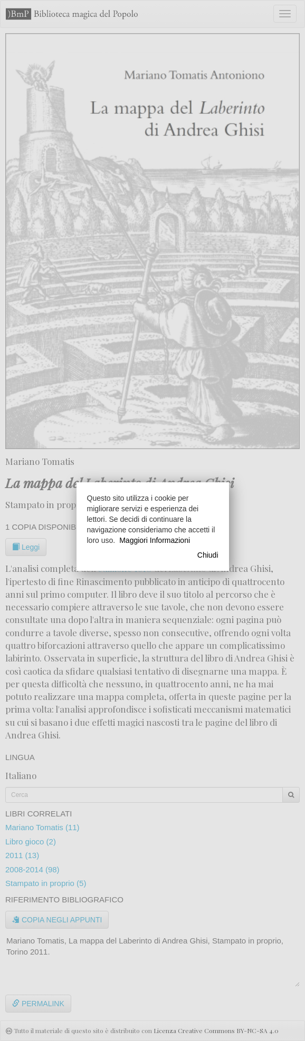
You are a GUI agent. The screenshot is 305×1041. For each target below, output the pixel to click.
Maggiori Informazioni (154, 540)
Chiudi (207, 555)
